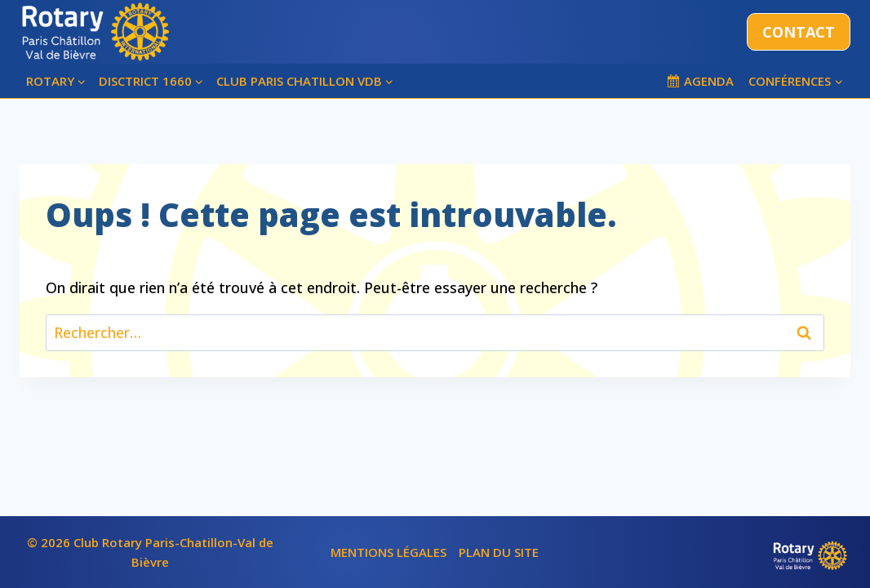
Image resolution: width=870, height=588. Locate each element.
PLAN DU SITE (499, 552)
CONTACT (798, 32)
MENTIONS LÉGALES (388, 552)
